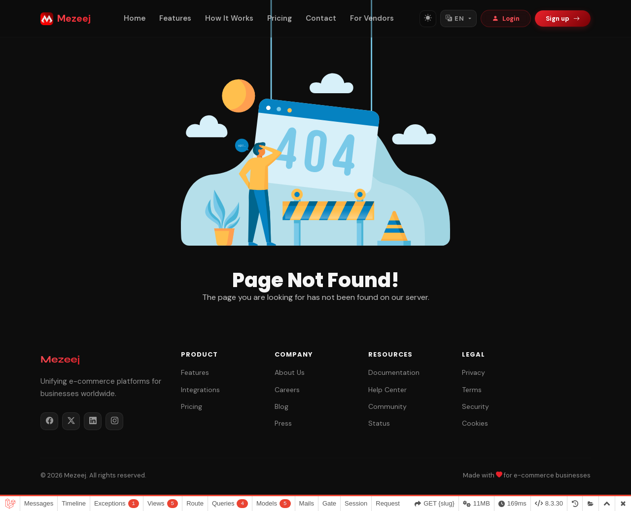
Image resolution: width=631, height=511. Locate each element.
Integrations (200, 389)
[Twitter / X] (71, 421)
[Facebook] (49, 421)
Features (175, 18)
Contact (321, 18)
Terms (472, 389)
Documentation (394, 372)
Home (134, 18)
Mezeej (65, 18)
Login (506, 18)
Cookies (475, 423)
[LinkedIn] (93, 421)
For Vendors (372, 18)
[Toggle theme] (428, 18)
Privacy (473, 372)
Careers (287, 389)
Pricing (279, 18)
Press (283, 423)
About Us (290, 372)
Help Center (387, 389)
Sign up (563, 18)
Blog (281, 406)
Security (475, 406)
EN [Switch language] (455, 18)
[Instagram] (114, 421)
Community (387, 406)
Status (379, 423)
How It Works (229, 18)
